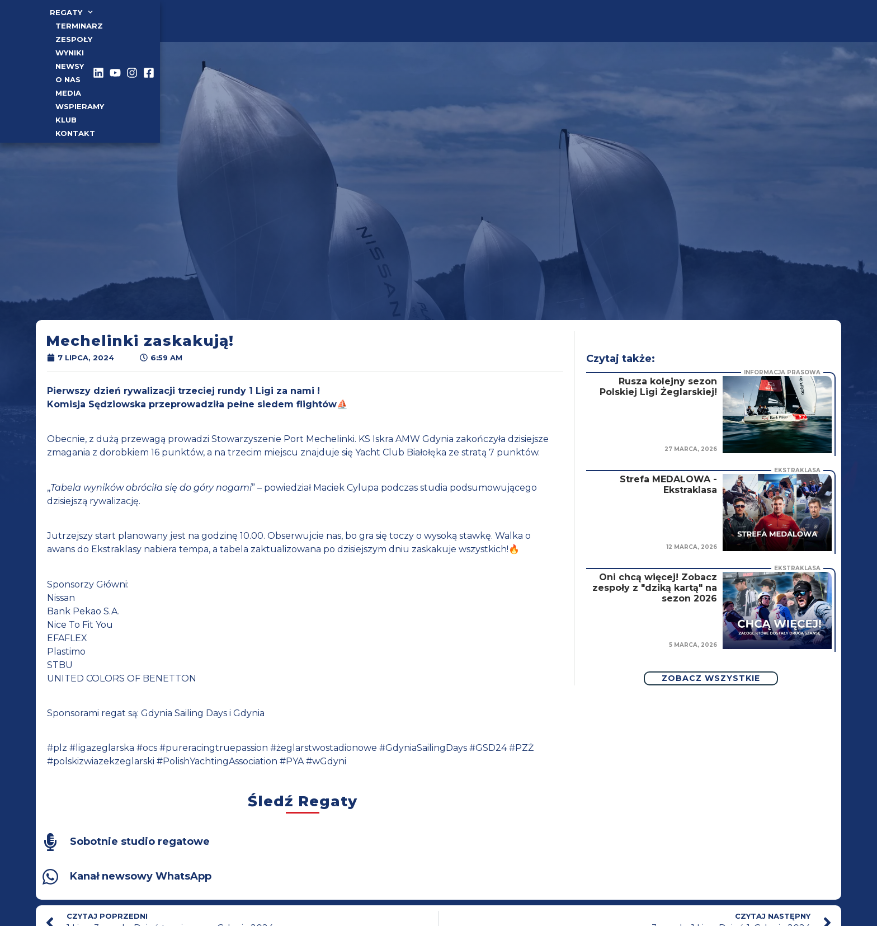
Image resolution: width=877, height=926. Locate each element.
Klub (488, 25)
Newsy (312, 25)
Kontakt (531, 25)
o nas (352, 25)
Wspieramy (440, 25)
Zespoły (225, 25)
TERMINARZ (170, 25)
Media (390, 25)
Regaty (112, 25)
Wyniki (271, 25)
